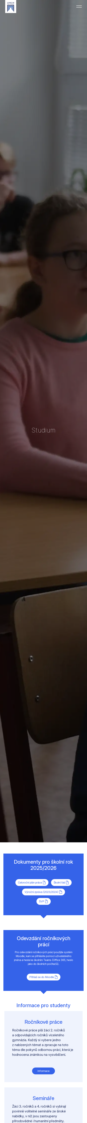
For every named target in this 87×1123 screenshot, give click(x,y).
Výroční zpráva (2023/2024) (43, 892)
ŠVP (43, 901)
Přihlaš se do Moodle (43, 977)
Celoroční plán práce (32, 882)
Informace (43, 1071)
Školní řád (61, 882)
